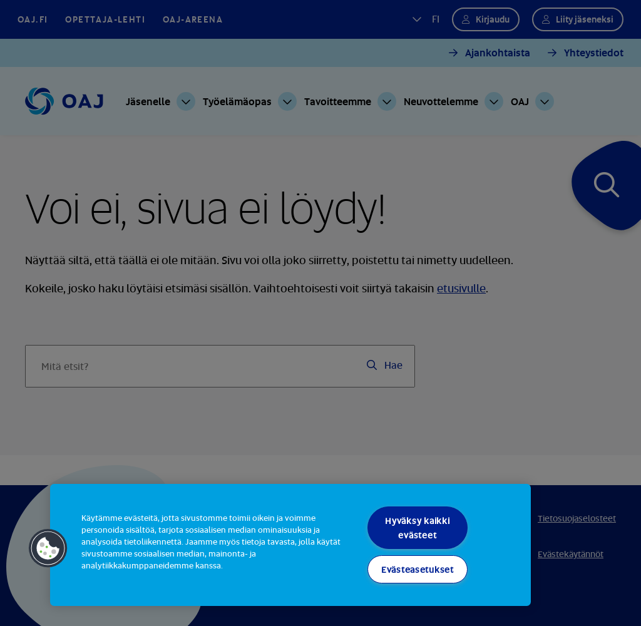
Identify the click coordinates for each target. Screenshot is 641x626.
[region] (290, 545)
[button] (48, 548)
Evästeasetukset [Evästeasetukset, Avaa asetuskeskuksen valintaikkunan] (417, 569)
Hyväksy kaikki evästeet (417, 528)
